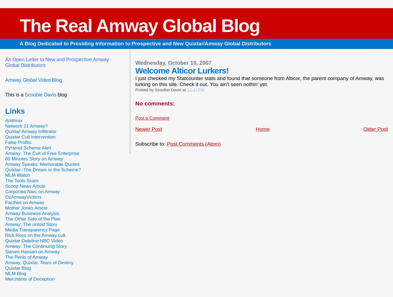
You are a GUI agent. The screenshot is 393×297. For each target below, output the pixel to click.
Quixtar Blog (18, 268)
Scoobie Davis (40, 95)
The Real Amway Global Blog (140, 25)
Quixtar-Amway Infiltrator (30, 131)
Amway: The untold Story (31, 224)
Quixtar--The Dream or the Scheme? (43, 169)
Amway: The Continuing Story (36, 246)
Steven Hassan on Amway (32, 251)
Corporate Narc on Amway (32, 191)
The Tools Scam (21, 180)
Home (263, 129)
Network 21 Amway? (26, 126)
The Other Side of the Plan (33, 219)
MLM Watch (17, 175)
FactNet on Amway (24, 202)
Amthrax (14, 120)
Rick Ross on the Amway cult (35, 235)
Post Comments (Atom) (194, 144)
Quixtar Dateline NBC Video (34, 240)
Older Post (375, 129)
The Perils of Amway (26, 257)
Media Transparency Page (32, 230)
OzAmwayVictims (23, 197)
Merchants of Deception (30, 279)
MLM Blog (15, 273)
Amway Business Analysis (32, 213)
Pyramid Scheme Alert (28, 148)
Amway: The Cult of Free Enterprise (42, 153)
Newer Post (148, 129)
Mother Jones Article (26, 208)
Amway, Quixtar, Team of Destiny (39, 262)
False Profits (18, 142)
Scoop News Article (25, 186)
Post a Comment (152, 118)
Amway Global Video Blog (33, 80)
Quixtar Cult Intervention (30, 137)
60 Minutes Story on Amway (34, 158)
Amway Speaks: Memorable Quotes (42, 164)
